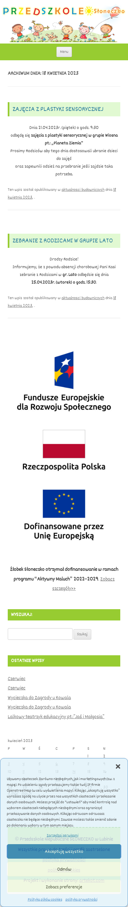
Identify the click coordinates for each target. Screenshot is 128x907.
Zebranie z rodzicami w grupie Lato (63, 240)
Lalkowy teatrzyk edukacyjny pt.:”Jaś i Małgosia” (56, 717)
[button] (118, 766)
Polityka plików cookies (45, 899)
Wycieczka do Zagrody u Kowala (39, 698)
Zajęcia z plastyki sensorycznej (58, 109)
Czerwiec (16, 679)
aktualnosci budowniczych (83, 189)
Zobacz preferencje (64, 887)
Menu (64, 51)
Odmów (64, 869)
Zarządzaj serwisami (62, 835)
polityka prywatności (81, 899)
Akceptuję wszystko (64, 851)
